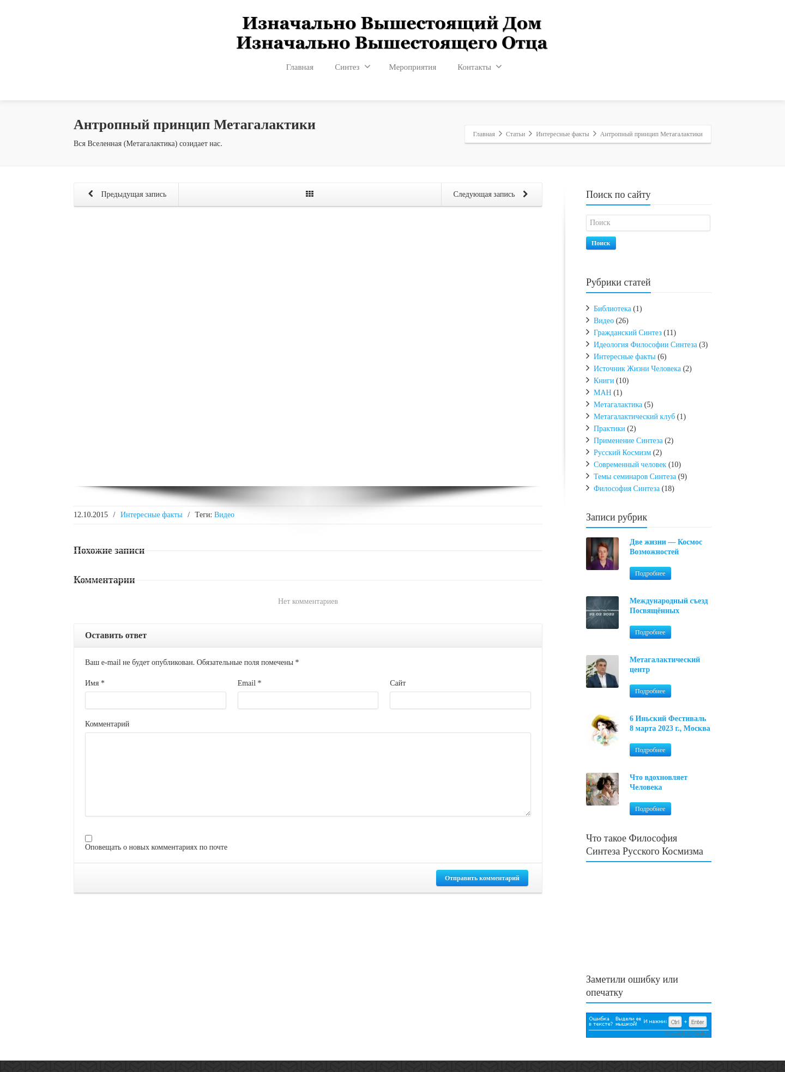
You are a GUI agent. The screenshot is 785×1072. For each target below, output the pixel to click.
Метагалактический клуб (634, 417)
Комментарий (107, 724)
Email (250, 683)
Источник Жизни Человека (637, 369)
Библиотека (612, 309)
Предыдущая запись (125, 195)
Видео (224, 515)
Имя (95, 683)
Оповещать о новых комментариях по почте (156, 847)
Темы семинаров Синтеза (635, 477)
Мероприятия (413, 67)
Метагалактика (618, 405)
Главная (299, 67)
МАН (603, 393)
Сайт (398, 683)
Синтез (352, 66)
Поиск (601, 243)
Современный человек (630, 465)
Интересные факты (151, 515)
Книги (604, 381)
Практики (609, 429)
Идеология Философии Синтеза (645, 345)
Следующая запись (492, 195)
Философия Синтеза (627, 488)
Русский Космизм (622, 453)
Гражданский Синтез (628, 333)
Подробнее (650, 573)
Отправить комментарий (482, 878)
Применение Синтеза (628, 441)
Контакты (479, 66)
